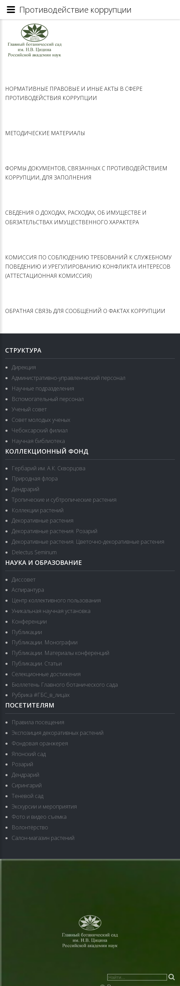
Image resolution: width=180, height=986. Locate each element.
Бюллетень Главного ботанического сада (65, 684)
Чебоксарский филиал (40, 430)
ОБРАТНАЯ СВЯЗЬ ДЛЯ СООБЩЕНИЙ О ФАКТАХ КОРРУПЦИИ (85, 311)
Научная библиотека (38, 441)
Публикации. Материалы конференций (60, 653)
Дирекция (24, 367)
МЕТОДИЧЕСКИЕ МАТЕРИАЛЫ (45, 133)
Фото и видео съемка (39, 816)
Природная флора (35, 478)
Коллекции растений (38, 510)
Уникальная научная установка (51, 611)
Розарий (22, 764)
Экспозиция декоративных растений (57, 733)
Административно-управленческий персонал (68, 378)
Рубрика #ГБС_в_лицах (41, 695)
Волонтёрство (30, 827)
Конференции (29, 621)
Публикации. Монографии (45, 642)
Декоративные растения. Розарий (54, 531)
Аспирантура (28, 590)
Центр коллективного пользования (56, 600)
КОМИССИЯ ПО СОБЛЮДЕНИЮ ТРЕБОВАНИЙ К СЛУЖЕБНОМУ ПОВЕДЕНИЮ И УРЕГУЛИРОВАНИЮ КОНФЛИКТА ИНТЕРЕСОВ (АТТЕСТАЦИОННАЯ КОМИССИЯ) (88, 267)
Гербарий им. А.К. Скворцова (48, 468)
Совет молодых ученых (41, 420)
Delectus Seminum (34, 552)
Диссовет (24, 579)
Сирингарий (27, 785)
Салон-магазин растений (43, 838)
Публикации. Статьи (37, 663)
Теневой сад (27, 796)
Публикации (27, 632)
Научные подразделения (43, 388)
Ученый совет (29, 409)
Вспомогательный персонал (48, 399)
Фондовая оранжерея (40, 743)
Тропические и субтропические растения (64, 499)
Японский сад (29, 754)
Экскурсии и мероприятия (44, 806)
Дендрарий (25, 489)
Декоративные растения (42, 520)
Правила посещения (38, 722)
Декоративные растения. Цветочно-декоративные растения (88, 541)
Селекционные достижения (46, 674)
